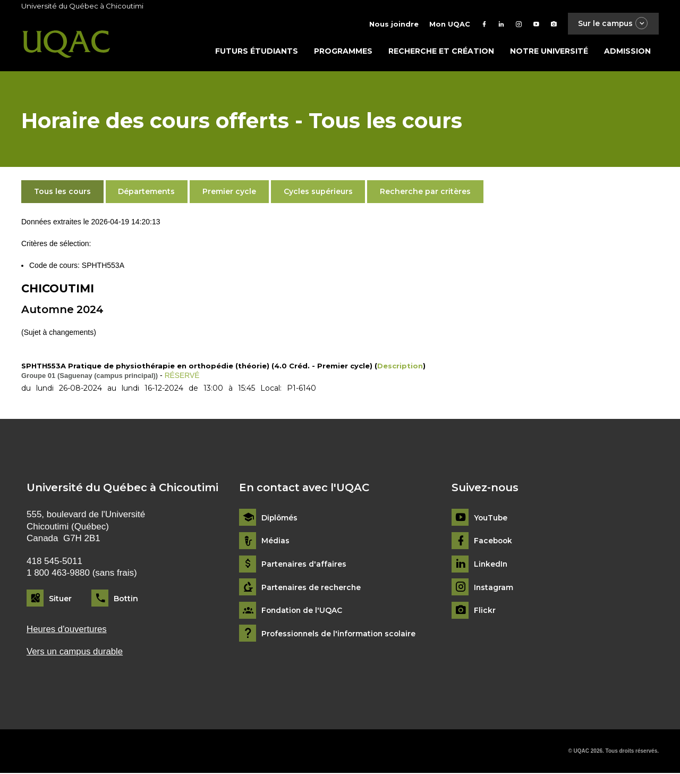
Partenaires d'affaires (304, 564)
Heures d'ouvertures (67, 630)
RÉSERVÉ (182, 376)
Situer (60, 599)
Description (400, 367)
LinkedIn (491, 564)
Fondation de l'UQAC (302, 611)
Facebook (494, 541)
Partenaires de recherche (311, 588)
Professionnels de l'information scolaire (340, 634)
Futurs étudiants (256, 51)
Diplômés (280, 518)
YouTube (491, 518)
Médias (275, 541)
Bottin (126, 599)
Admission (627, 51)
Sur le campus (612, 23)
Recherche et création (441, 51)
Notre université (549, 51)
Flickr (485, 611)
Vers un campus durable (75, 652)
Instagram (494, 588)
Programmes (343, 51)
